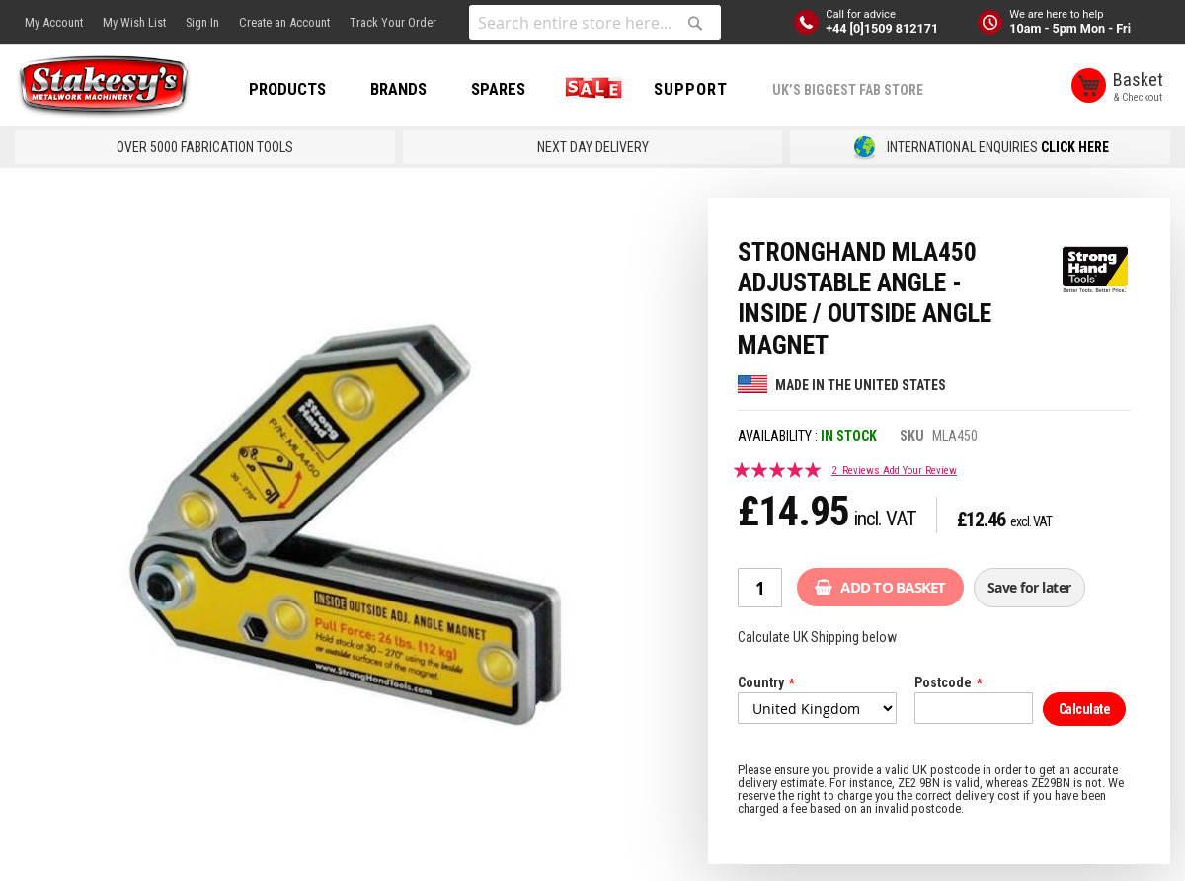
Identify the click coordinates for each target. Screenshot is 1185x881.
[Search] (695, 23)
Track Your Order (393, 22)
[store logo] (104, 86)
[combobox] (595, 22)
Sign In (202, 22)
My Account (54, 22)
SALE (589, 89)
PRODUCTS (287, 89)
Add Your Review (920, 470)
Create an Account (284, 22)
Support (691, 89)
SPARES (498, 89)
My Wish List (134, 22)
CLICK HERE (1075, 147)
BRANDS (398, 89)
